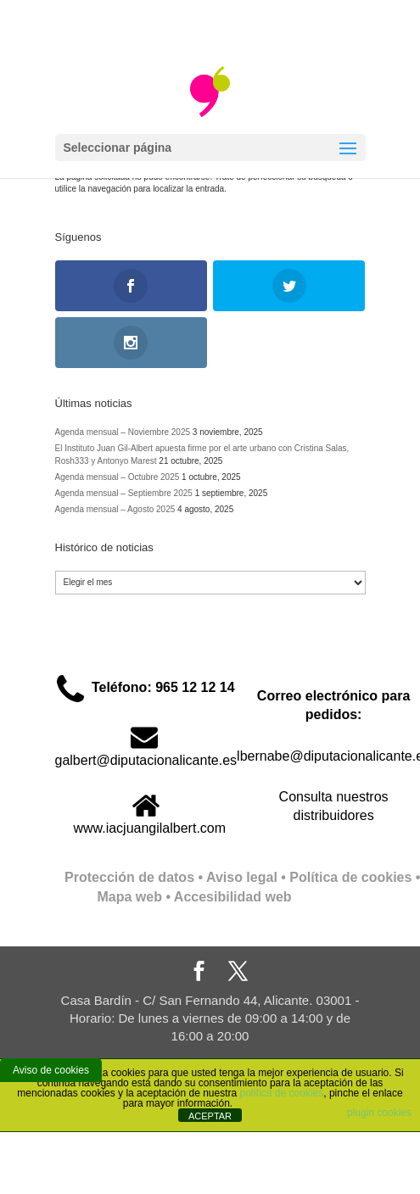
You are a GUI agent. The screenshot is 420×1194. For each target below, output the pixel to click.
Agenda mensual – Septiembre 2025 (124, 493)
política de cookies (282, 1093)
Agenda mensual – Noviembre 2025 (123, 432)
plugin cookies (379, 1113)
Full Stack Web (340, 897)
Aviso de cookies (51, 1070)
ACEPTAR (210, 1116)
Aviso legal (241, 877)
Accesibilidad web (233, 897)
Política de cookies (350, 877)
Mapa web (129, 897)
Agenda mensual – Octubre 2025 (117, 477)
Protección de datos (129, 877)
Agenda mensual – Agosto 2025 (115, 509)
